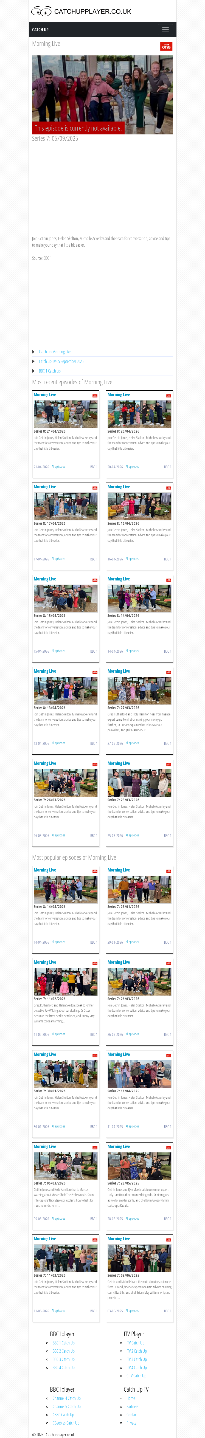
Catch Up (40, 30)
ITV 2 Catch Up (137, 1351)
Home (131, 1398)
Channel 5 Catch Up (67, 1406)
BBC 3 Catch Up (64, 1359)
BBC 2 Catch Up (64, 1351)
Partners (132, 1406)
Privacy (131, 1423)
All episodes (58, 466)
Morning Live (46, 43)
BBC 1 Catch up (50, 371)
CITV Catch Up (136, 1376)
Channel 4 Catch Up (67, 1398)
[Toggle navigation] (165, 29)
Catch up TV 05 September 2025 (61, 361)
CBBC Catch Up (63, 1415)
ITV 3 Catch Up (137, 1359)
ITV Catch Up (135, 1343)
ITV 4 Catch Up (137, 1367)
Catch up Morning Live (55, 352)
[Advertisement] (102, 183)
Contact (132, 1415)
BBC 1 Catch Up (64, 1343)
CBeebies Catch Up (66, 1423)
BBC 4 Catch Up (64, 1367)
